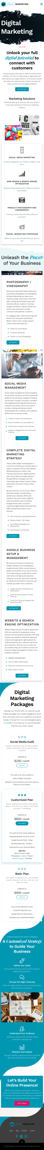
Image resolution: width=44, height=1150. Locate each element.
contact (9, 723)
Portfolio (24, 1131)
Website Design (18, 858)
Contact (32, 1131)
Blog (17, 1131)
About (11, 1131)
